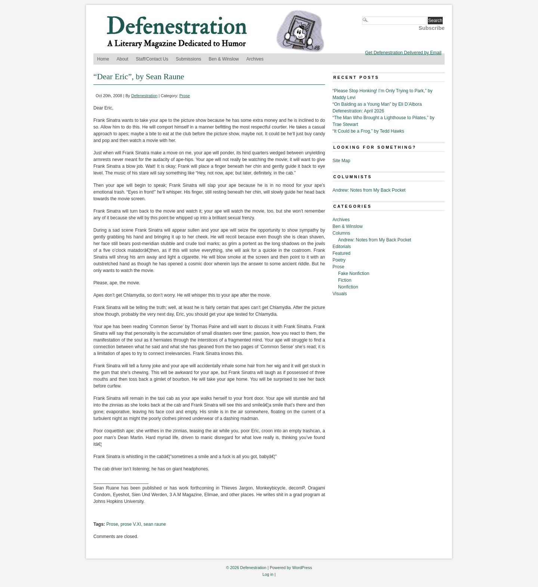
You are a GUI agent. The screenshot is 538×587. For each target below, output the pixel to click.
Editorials (342, 246)
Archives (254, 59)
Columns (341, 233)
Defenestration (144, 95)
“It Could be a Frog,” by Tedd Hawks (368, 131)
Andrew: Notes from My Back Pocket (369, 190)
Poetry (339, 260)
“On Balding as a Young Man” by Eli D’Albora (377, 104)
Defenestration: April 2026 (358, 111)
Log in (267, 574)
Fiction (344, 280)
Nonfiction (348, 287)
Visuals (340, 293)
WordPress (302, 567)
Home (103, 59)
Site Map (341, 160)
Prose (184, 95)
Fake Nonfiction (353, 273)
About (122, 59)
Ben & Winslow (224, 59)
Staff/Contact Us (152, 59)
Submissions (188, 59)
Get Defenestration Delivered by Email (403, 52)
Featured (341, 253)
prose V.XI (131, 524)
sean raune (154, 524)
